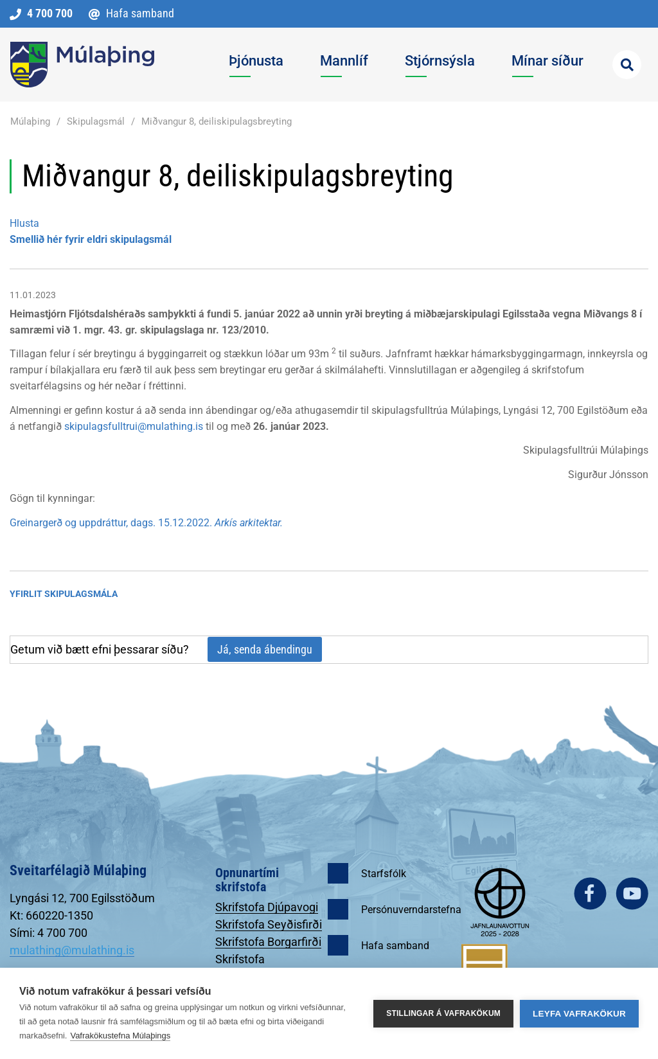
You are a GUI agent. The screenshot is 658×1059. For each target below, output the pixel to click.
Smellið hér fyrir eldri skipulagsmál (91, 239)
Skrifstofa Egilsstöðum (247, 965)
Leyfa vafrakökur (579, 1014)
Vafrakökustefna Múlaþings (120, 1035)
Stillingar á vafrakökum (443, 1013)
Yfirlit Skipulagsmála (64, 594)
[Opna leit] (626, 64)
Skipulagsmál (96, 121)
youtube (632, 893)
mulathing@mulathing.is (72, 950)
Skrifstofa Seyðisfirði (268, 924)
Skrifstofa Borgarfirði (268, 941)
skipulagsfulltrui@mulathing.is (133, 426)
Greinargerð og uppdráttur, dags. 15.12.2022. (146, 523)
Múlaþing (30, 121)
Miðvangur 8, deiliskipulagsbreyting (216, 121)
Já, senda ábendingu (264, 649)
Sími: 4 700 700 (48, 932)
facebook (590, 893)
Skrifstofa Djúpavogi (266, 907)
